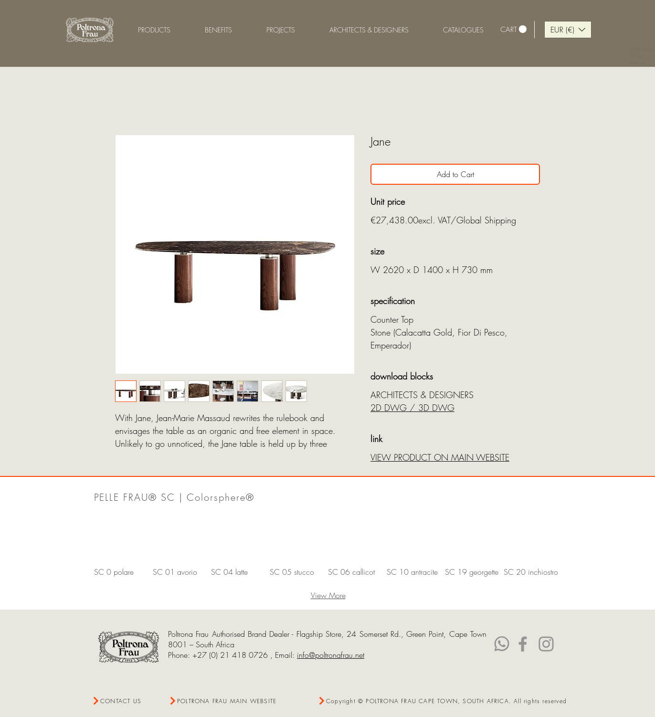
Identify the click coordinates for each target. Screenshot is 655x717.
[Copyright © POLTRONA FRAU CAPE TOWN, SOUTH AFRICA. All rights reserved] (442, 701)
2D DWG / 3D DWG (412, 407)
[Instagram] (546, 644)
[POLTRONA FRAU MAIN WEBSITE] (225, 701)
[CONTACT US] (126, 701)
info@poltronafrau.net (330, 655)
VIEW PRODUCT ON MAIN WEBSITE (439, 457)
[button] (218, 29)
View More (328, 595)
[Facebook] (523, 644)
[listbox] (568, 29)
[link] (513, 29)
